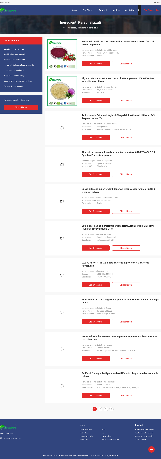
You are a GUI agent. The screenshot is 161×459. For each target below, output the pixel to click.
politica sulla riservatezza (110, 439)
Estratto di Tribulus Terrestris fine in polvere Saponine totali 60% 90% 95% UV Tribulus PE (119, 338)
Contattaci (83, 439)
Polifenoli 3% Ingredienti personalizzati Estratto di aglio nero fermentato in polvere (120, 375)
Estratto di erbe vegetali (13, 86)
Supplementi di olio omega (14, 76)
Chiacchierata (21, 107)
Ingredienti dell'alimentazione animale (19, 65)
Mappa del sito (107, 436)
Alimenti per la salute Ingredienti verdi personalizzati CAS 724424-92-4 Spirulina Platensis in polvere (118, 153)
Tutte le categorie (141, 439)
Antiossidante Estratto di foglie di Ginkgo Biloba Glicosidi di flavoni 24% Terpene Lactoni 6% (118, 117)
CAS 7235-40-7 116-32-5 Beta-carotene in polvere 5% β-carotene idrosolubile (115, 264)
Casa (65, 28)
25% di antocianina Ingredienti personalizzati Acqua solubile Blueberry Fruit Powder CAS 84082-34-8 (118, 227)
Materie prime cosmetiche (14, 60)
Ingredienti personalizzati (14, 70)
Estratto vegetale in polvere (14, 49)
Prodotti (72, 28)
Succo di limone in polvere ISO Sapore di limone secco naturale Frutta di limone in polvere (119, 190)
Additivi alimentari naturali (14, 54)
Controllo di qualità (86, 436)
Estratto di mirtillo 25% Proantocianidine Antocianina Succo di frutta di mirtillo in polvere (118, 43)
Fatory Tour (84, 433)
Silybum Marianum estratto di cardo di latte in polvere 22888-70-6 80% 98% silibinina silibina (118, 80)
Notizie (104, 430)
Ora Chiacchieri (96, 64)
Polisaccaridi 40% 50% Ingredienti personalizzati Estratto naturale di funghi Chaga (120, 301)
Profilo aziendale (86, 430)
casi (103, 433)
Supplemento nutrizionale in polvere (18, 81)
